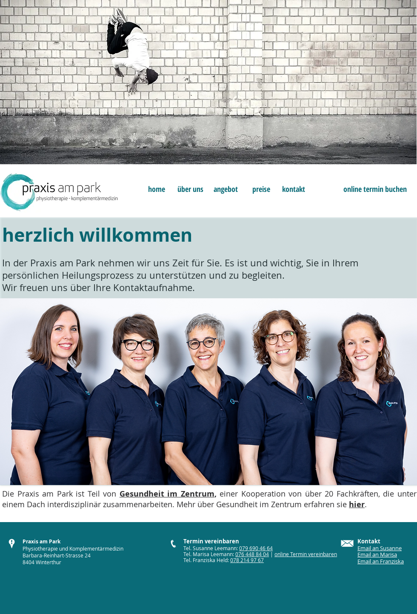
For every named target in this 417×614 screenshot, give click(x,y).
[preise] (261, 189)
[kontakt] (293, 189)
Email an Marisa (377, 554)
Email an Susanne (379, 548)
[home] (156, 189)
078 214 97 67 (247, 560)
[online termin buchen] (375, 189)
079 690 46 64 (256, 548)
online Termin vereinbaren (305, 554)
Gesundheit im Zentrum (167, 493)
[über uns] (190, 189)
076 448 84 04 (252, 554)
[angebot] (225, 189)
